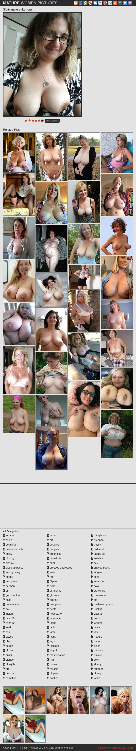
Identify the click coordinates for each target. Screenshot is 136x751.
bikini (7, 655)
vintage (96, 673)
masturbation (56, 655)
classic (8, 563)
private (96, 655)
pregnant (97, 540)
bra (6, 669)
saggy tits (98, 553)
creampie (54, 553)
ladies (52, 627)
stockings (98, 590)
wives (96, 627)
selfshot (97, 558)
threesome (98, 595)
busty (7, 553)
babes (8, 636)
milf (50, 659)
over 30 (9, 618)
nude (95, 641)
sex (94, 563)
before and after (13, 549)
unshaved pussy (102, 604)
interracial (54, 618)
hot (6, 609)
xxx (94, 632)
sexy (95, 659)
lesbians (53, 645)
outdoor (97, 650)
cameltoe (9, 678)
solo (95, 586)
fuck (51, 586)
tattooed (97, 669)
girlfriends (54, 590)
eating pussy (11, 572)
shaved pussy (100, 567)
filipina (52, 581)
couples (53, 549)
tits (94, 599)
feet (50, 576)
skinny (96, 664)
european (10, 581)
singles (96, 572)
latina (51, 636)
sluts (95, 576)
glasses (53, 595)
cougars (53, 544)
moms (52, 664)
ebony (8, 576)
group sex (54, 604)
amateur (9, 535)
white (95, 678)
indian (8, 613)
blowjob (9, 664)
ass (6, 632)
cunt (51, 563)
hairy (7, 599)
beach (8, 645)
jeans (51, 622)
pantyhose (98, 535)
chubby (8, 558)
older (95, 645)
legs (51, 641)
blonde (8, 659)
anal (7, 627)
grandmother (12, 595)
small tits (97, 581)
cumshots (54, 558)
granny (52, 599)
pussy (96, 544)
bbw (7, 641)
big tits (8, 650)
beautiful (9, 544)
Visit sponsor (52, 120)
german (9, 586)
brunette (9, 673)
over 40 (9, 622)
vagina (96, 613)
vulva (95, 618)
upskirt (96, 609)
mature (96, 636)
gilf (6, 590)
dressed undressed (59, 567)
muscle (52, 669)
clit (50, 540)
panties (52, 678)
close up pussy (13, 567)
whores (96, 622)
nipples (52, 673)
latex (51, 632)
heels (51, 609)
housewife (54, 613)
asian (7, 540)
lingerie (52, 650)
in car (51, 535)
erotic (51, 572)
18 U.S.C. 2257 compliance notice (55, 747)
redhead (97, 549)
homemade (11, 604)
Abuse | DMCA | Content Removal (20, 747)
